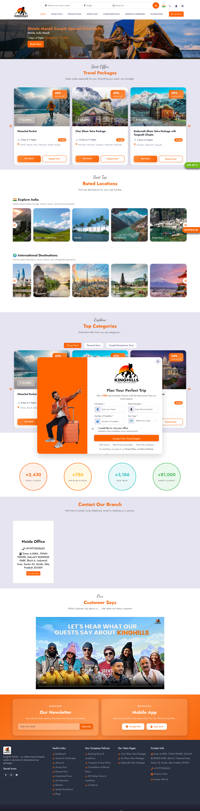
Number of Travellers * (104, 416)
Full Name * (100, 404)
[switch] (94, 428)
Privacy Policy (130, 449)
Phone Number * (135, 404)
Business (191, 230)
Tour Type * (133, 416)
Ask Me (192, 165)
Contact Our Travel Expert (126, 438)
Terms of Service (146, 449)
